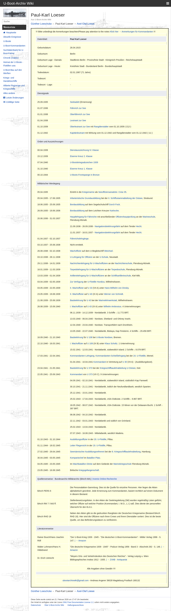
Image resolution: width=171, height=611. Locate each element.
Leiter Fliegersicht (78, 445)
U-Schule (104, 257)
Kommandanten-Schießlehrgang (111, 356)
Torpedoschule (118, 269)
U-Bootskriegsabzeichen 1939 (84, 162)
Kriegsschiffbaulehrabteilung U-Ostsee (118, 368)
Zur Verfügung (76, 282)
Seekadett (75, 102)
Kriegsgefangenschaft (89, 470)
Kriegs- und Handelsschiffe (10, 79)
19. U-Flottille (99, 445)
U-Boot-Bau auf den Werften (12, 71)
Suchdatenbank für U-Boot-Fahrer (13, 52)
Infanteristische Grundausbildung (85, 198)
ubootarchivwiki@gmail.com (76, 580)
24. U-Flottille (139, 356)
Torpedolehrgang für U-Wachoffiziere (87, 269)
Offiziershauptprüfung (126, 217)
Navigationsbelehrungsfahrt (107, 226)
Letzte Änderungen (15, 97)
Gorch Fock (114, 204)
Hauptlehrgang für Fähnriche (83, 217)
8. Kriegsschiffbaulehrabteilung (126, 451)
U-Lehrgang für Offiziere (81, 257)
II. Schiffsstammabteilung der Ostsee (125, 198)
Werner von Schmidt (113, 294)
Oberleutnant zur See (80, 126)
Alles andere (9, 93)
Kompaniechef (77, 458)
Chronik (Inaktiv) (11, 58)
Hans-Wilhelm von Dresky (117, 288)
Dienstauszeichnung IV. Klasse (84, 150)
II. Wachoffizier (77, 288)
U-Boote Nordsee (104, 337)
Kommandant (99, 362)
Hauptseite (11, 32)
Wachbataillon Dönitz (83, 464)
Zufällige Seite (12, 102)
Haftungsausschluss (76, 605)
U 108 (89, 337)
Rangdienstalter (101, 126)
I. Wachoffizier (76, 306)
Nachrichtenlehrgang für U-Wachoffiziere (89, 263)
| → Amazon (80, 540)
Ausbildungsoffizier (79, 439)
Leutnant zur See (78, 120)
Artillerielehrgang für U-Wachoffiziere (87, 275)
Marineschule (149, 217)
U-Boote (7, 41)
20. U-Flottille (100, 439)
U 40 (90, 294)
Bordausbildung (77, 204)
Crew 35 (122, 192)
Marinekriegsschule (122, 464)
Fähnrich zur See (78, 108)
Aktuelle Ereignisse (12, 37)
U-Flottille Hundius (96, 282)
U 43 (89, 300)
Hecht (139, 226)
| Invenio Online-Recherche (104, 479)
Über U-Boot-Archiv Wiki (54, 605)
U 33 (90, 288)
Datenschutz (36, 605)
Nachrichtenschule (123, 263)
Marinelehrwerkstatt (108, 300)
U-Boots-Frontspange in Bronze (85, 175)
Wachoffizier (75, 251)
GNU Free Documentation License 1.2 (78, 602)
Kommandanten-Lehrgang (82, 356)
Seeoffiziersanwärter (107, 192)
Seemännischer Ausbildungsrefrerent (87, 451)
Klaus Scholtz (111, 343)
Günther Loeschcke (41, 23)
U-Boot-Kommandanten (14, 45)
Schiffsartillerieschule (121, 275)
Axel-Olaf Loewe (85, 23)
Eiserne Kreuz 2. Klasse (81, 156)
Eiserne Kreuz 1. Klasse (81, 168)
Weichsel (108, 251)
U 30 (124, 362)
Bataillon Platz (93, 458)
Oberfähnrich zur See (80, 114)
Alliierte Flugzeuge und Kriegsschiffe (14, 87)
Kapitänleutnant (77, 133)
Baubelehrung (76, 300)
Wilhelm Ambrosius (112, 306)
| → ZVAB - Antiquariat (116, 559)
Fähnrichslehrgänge (79, 238)
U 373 (89, 368)
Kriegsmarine (88, 192)
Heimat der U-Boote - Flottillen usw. (13, 64)
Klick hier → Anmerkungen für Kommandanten (131, 31)
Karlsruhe (114, 210)
